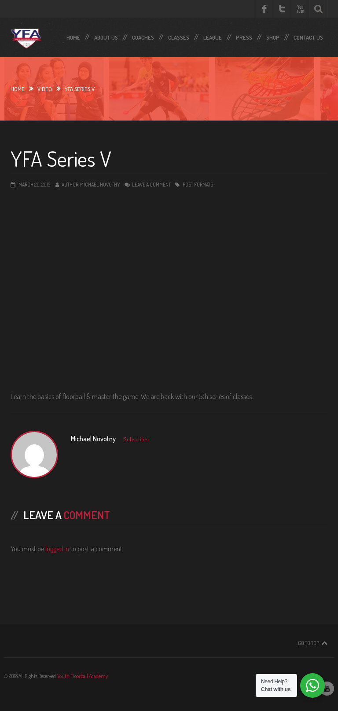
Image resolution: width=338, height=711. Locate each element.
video (44, 88)
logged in (57, 548)
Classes (178, 35)
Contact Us (308, 35)
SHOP (272, 35)
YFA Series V (61, 158)
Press (244, 35)
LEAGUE (212, 35)
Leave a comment (151, 184)
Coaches (143, 35)
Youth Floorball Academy (82, 676)
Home (73, 35)
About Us (106, 35)
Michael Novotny (100, 184)
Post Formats (198, 184)
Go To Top (308, 643)
